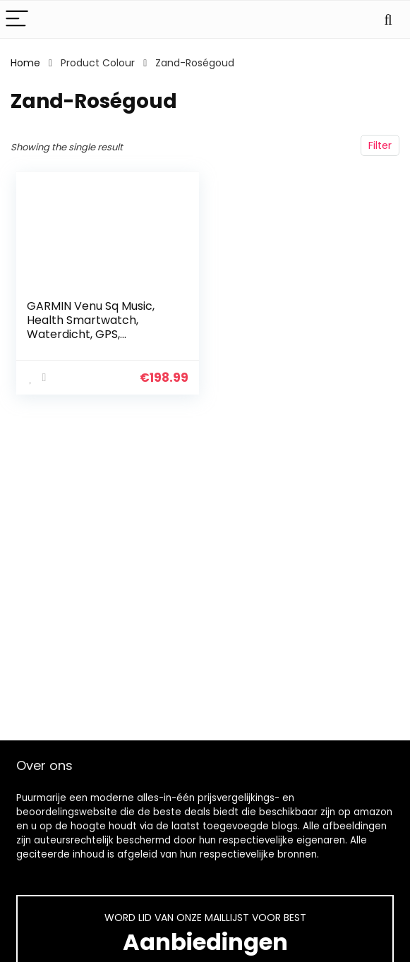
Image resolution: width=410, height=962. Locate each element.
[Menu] (17, 19)
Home (25, 63)
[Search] (388, 19)
